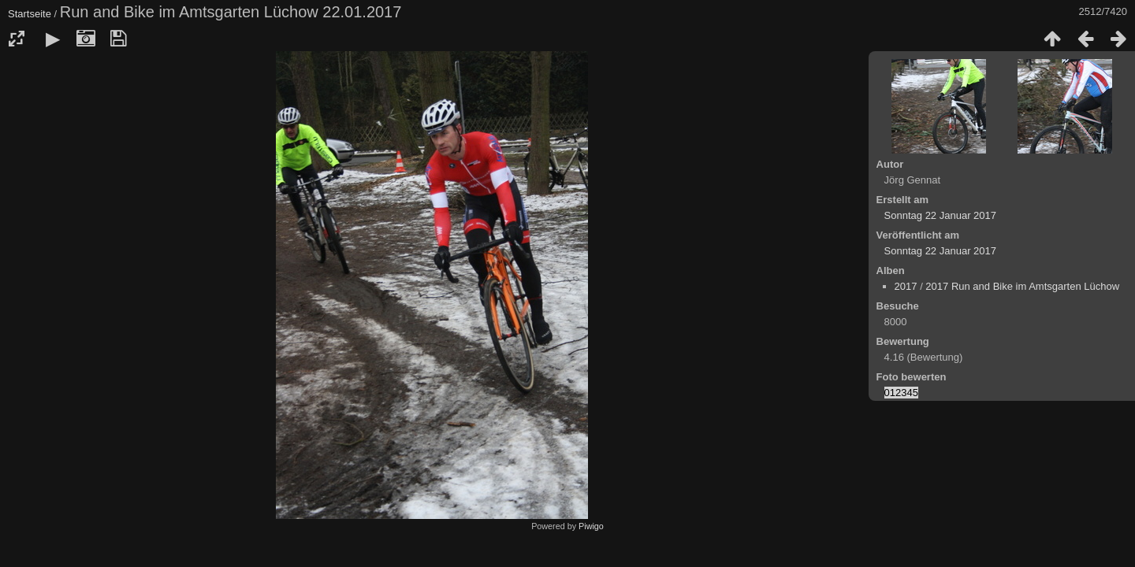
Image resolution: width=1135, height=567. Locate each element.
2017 (906, 286)
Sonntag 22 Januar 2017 (940, 215)
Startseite (29, 14)
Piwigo (591, 526)
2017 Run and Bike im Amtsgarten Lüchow (1022, 286)
